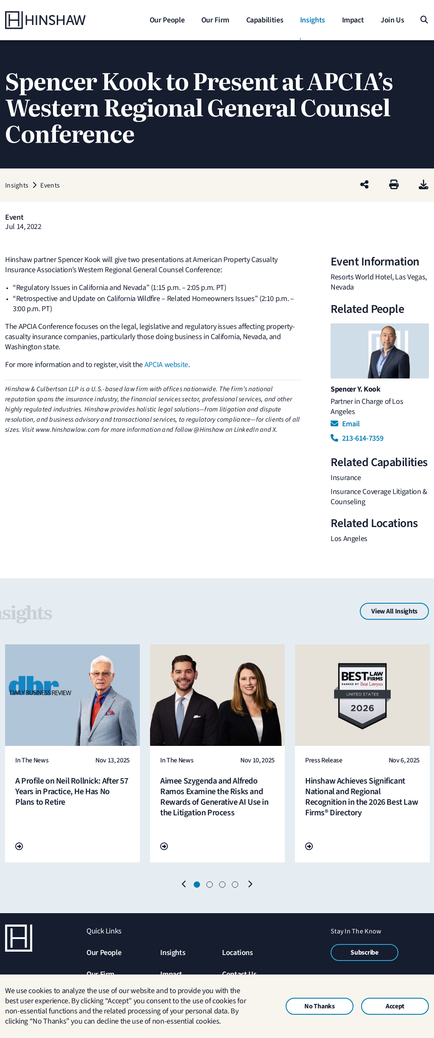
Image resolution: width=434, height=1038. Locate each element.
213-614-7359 (357, 438)
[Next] (249, 885)
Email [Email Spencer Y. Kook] (345, 424)
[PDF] (423, 185)
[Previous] (184, 885)
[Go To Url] (19, 847)
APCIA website (166, 364)
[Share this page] (364, 185)
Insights (172, 952)
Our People (103, 952)
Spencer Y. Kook (356, 389)
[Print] (394, 185)
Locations (237, 952)
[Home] (58, 20)
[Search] (423, 20)
